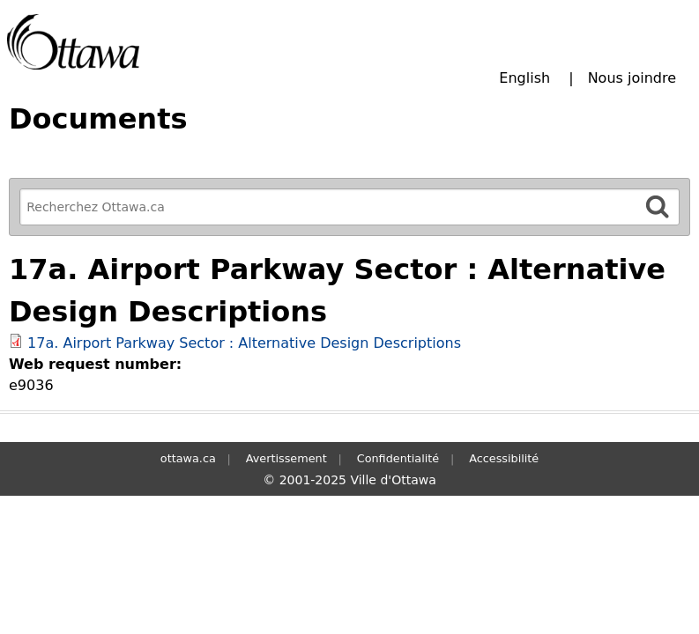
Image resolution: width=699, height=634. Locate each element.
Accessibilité (504, 458)
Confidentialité (398, 458)
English (524, 78)
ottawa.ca (188, 458)
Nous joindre (632, 78)
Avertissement (286, 458)
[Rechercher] (658, 206)
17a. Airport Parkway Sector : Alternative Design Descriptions (244, 343)
